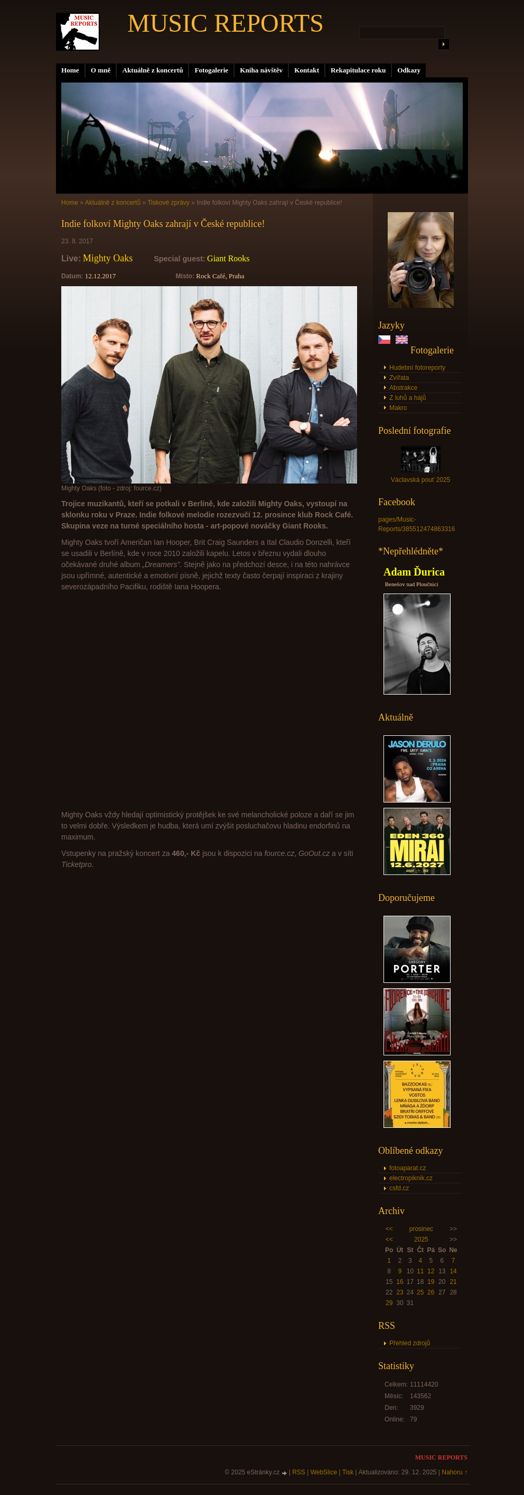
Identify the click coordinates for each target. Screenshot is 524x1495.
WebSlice (324, 1472)
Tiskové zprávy (168, 202)
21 (453, 1282)
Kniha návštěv (261, 70)
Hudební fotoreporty (417, 367)
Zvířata (399, 377)
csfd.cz (399, 1188)
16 (399, 1282)
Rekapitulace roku (358, 70)
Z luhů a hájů (407, 398)
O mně (101, 70)
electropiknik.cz (411, 1178)
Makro (398, 408)
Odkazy (408, 70)
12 (430, 1271)
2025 (421, 1239)
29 (389, 1303)
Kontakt (306, 70)
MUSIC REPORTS (225, 23)
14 (453, 1271)
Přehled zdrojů (409, 1343)
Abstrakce (403, 387)
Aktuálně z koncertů (152, 70)
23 (399, 1292)
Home (70, 70)
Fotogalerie (211, 70)
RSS (298, 1472)
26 (430, 1292)
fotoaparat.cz (407, 1168)
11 (420, 1271)
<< (389, 1229)
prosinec (421, 1229)
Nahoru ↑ (454, 1472)
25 (420, 1292)
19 (430, 1282)
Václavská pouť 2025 (421, 480)
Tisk (348, 1472)
